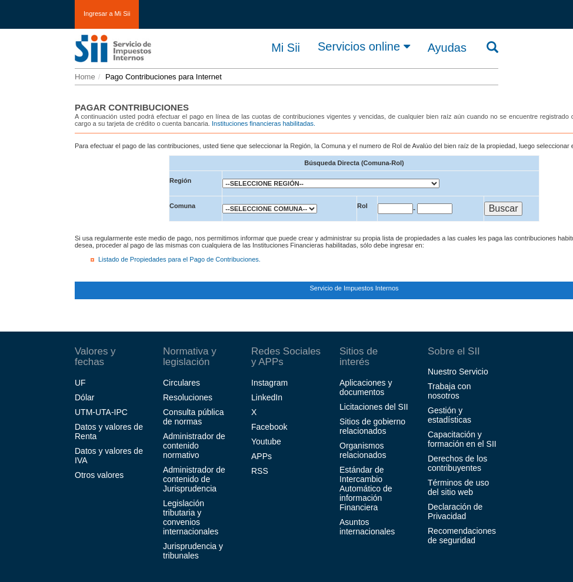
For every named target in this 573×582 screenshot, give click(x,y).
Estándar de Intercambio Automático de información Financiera (365, 488)
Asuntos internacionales (367, 526)
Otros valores (99, 475)
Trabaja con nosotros (449, 391)
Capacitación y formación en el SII (462, 439)
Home (85, 76)
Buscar (503, 208)
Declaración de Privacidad (455, 511)
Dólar (84, 397)
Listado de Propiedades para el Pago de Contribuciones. (179, 259)
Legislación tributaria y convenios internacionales (190, 517)
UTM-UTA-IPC (101, 412)
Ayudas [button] (447, 47)
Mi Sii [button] (285, 47)
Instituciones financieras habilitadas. (263, 123)
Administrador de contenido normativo (194, 446)
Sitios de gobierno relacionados (372, 426)
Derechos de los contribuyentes (457, 463)
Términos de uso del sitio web (458, 487)
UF (80, 382)
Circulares (181, 382)
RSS (259, 471)
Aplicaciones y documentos (365, 387)
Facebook (269, 427)
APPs (261, 456)
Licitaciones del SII (373, 407)
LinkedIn (266, 397)
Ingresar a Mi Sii (107, 13)
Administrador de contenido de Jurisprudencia (194, 479)
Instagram (269, 382)
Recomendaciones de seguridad (462, 535)
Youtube (266, 441)
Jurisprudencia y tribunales (193, 550)
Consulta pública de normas (193, 416)
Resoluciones (187, 397)
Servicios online (364, 46)
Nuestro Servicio (458, 371)
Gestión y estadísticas (449, 415)
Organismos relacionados (362, 450)
